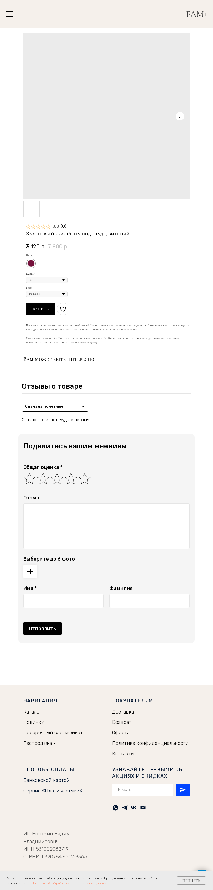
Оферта (121, 733)
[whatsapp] (115, 807)
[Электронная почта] (143, 807)
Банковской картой (46, 780)
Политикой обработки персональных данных (69, 883)
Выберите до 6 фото (49, 559)
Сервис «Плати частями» (53, 791)
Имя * (30, 588)
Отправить (42, 628)
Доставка (123, 712)
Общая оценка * (42, 467)
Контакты (123, 754)
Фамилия (121, 588)
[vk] (133, 807)
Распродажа (37, 743)
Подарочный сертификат (53, 733)
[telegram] (124, 807)
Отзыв (31, 498)
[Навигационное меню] (9, 14)
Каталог (32, 712)
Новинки (33, 722)
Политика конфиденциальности (150, 743)
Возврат (121, 722)
